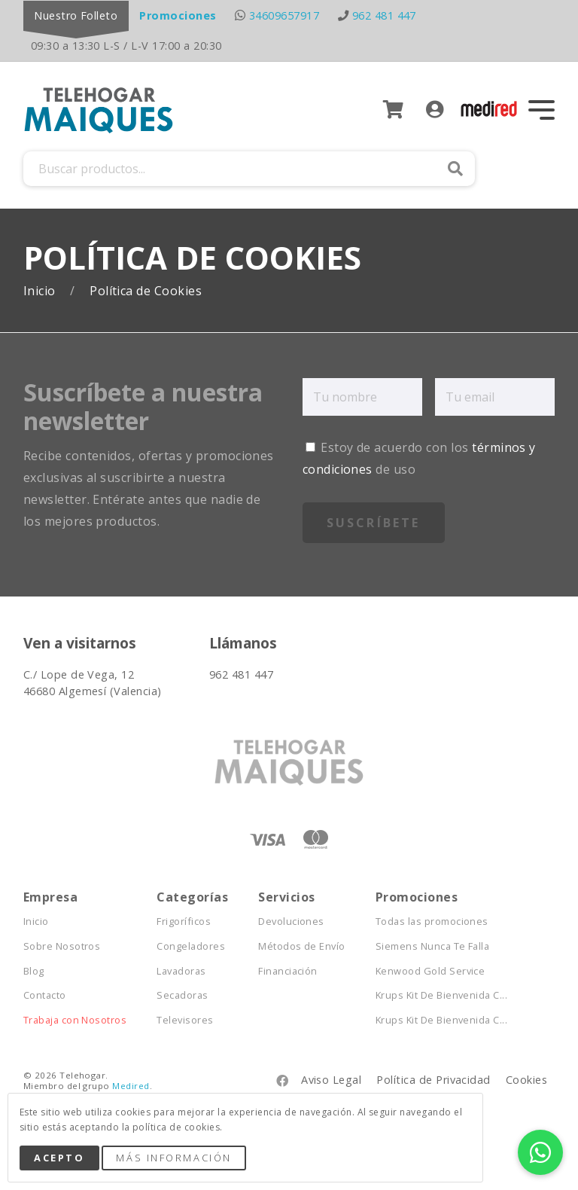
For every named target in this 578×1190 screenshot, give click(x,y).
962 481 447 (384, 15)
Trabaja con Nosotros (75, 1020)
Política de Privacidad (433, 1080)
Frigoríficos (184, 921)
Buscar (455, 169)
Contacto (44, 995)
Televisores (185, 1020)
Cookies (526, 1080)
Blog (33, 971)
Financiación (288, 971)
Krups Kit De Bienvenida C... (441, 995)
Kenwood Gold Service (430, 971)
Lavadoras (181, 971)
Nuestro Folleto (75, 15)
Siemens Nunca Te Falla (433, 946)
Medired (130, 1085)
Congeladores (191, 946)
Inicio (41, 291)
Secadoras (182, 995)
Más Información (173, 1157)
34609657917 (284, 15)
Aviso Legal (331, 1080)
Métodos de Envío (301, 946)
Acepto (59, 1157)
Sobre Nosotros (62, 946)
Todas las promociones (432, 921)
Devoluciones (291, 921)
